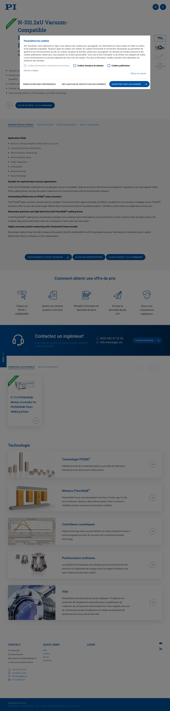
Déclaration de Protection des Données (84, 84)
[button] (129, 84)
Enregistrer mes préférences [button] (39, 84)
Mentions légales (31, 70)
